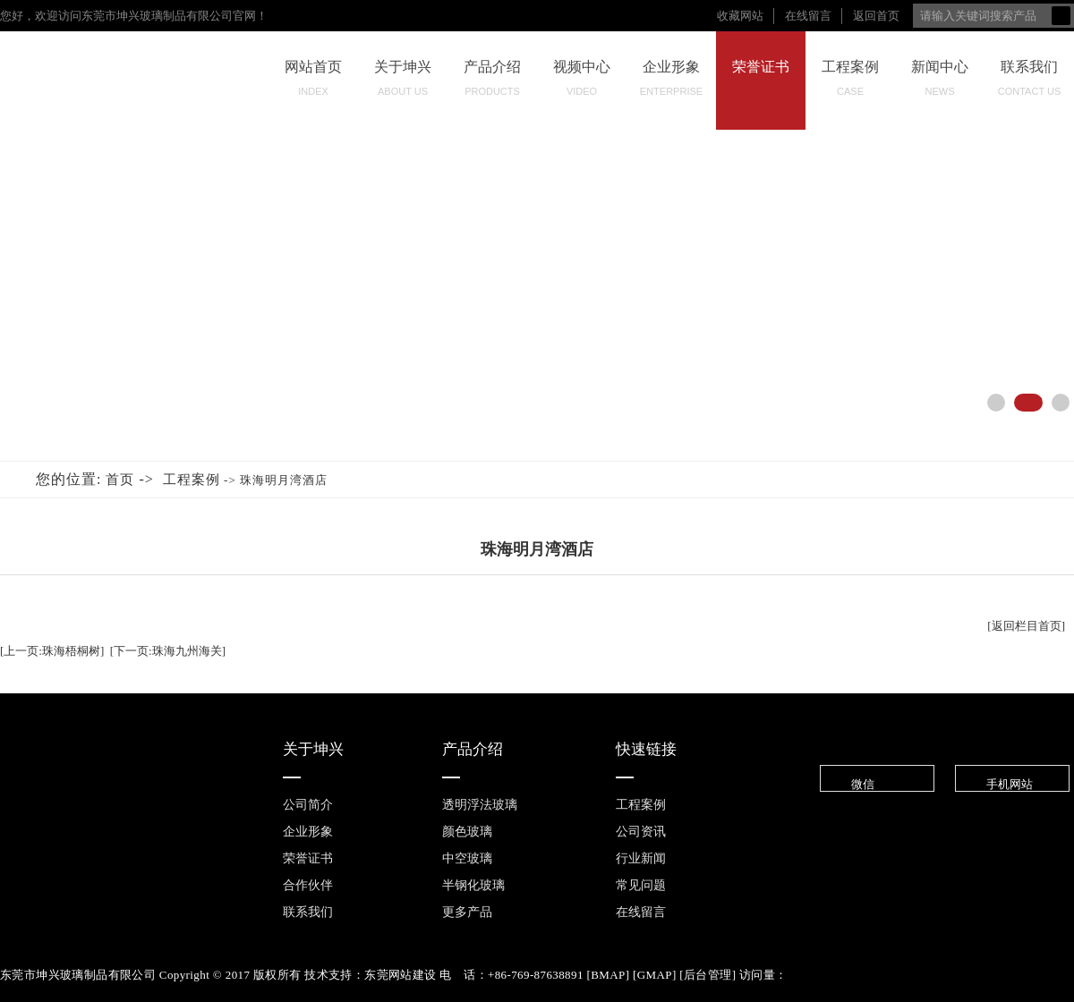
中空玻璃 (467, 858)
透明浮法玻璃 (479, 804)
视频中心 (581, 83)
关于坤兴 (403, 83)
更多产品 (467, 912)
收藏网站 (740, 15)
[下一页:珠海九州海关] (168, 651)
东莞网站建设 (400, 974)
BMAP (608, 974)
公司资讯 (641, 831)
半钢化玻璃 (473, 885)
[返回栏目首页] (1026, 626)
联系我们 (1029, 83)
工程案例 (850, 83)
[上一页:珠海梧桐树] (52, 651)
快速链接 (646, 749)
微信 (848, 784)
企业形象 (671, 83)
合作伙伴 (308, 885)
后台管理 (708, 974)
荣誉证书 (761, 87)
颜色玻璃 (467, 831)
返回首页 (876, 15)
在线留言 (808, 15)
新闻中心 (939, 83)
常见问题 (641, 885)
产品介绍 (492, 83)
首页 (120, 479)
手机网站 (996, 784)
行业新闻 (641, 858)
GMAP (654, 974)
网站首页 (313, 83)
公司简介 (308, 804)
